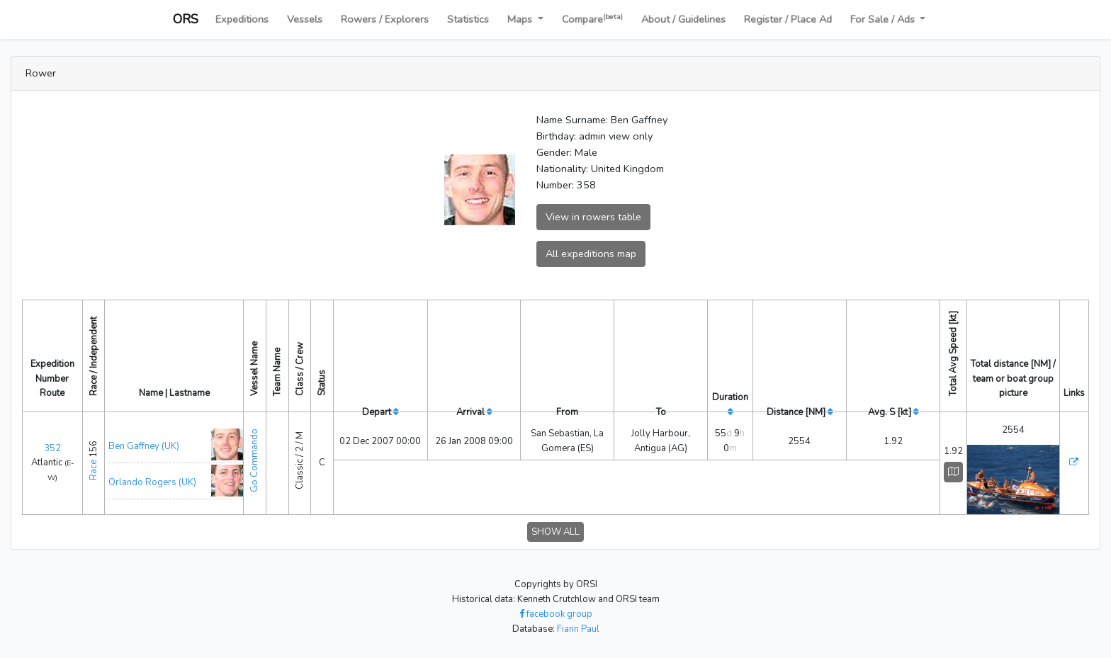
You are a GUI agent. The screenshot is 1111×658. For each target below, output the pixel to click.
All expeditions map (591, 253)
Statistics (468, 19)
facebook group (555, 614)
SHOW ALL (555, 532)
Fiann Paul (578, 629)
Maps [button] (521, 19)
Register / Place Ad (788, 19)
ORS (185, 19)
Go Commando (254, 460)
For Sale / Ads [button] (884, 19)
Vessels (304, 19)
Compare (592, 18)
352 (52, 448)
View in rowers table (593, 217)
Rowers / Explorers (385, 19)
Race (93, 470)
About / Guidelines (683, 19)
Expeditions (242, 19)
